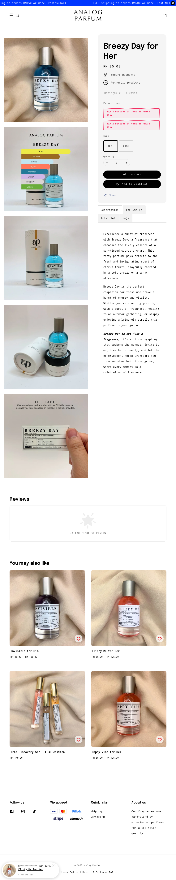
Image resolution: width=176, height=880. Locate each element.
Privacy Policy (68, 872)
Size (106, 136)
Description (110, 209)
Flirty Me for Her (30, 869)
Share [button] (109, 195)
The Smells (134, 209)
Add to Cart (131, 174)
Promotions (111, 103)
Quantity (109, 156)
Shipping (97, 811)
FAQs (125, 218)
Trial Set (108, 218)
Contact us (98, 816)
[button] (11, 15)
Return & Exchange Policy (100, 872)
